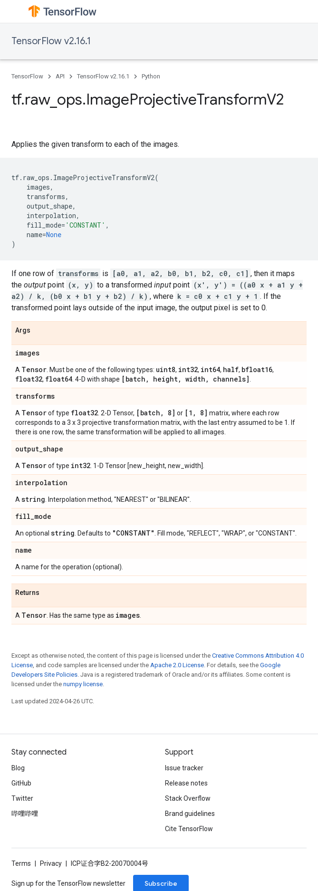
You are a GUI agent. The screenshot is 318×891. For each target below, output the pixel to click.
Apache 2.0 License (177, 665)
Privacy (51, 863)
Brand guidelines (190, 813)
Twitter (22, 798)
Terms (21, 863)
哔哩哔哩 (24, 813)
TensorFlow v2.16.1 (51, 41)
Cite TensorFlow (189, 829)
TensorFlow (27, 76)
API (60, 76)
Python (151, 76)
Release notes (186, 783)
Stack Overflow (188, 798)
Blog (18, 768)
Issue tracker (184, 768)
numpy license (83, 684)
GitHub (21, 783)
